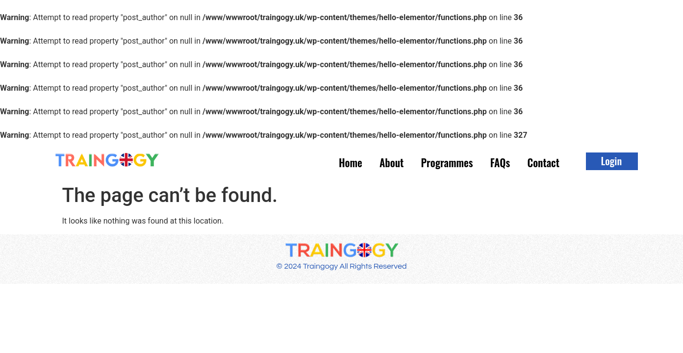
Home (328, 162)
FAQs (491, 162)
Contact (539, 162)
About (373, 162)
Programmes (433, 162)
